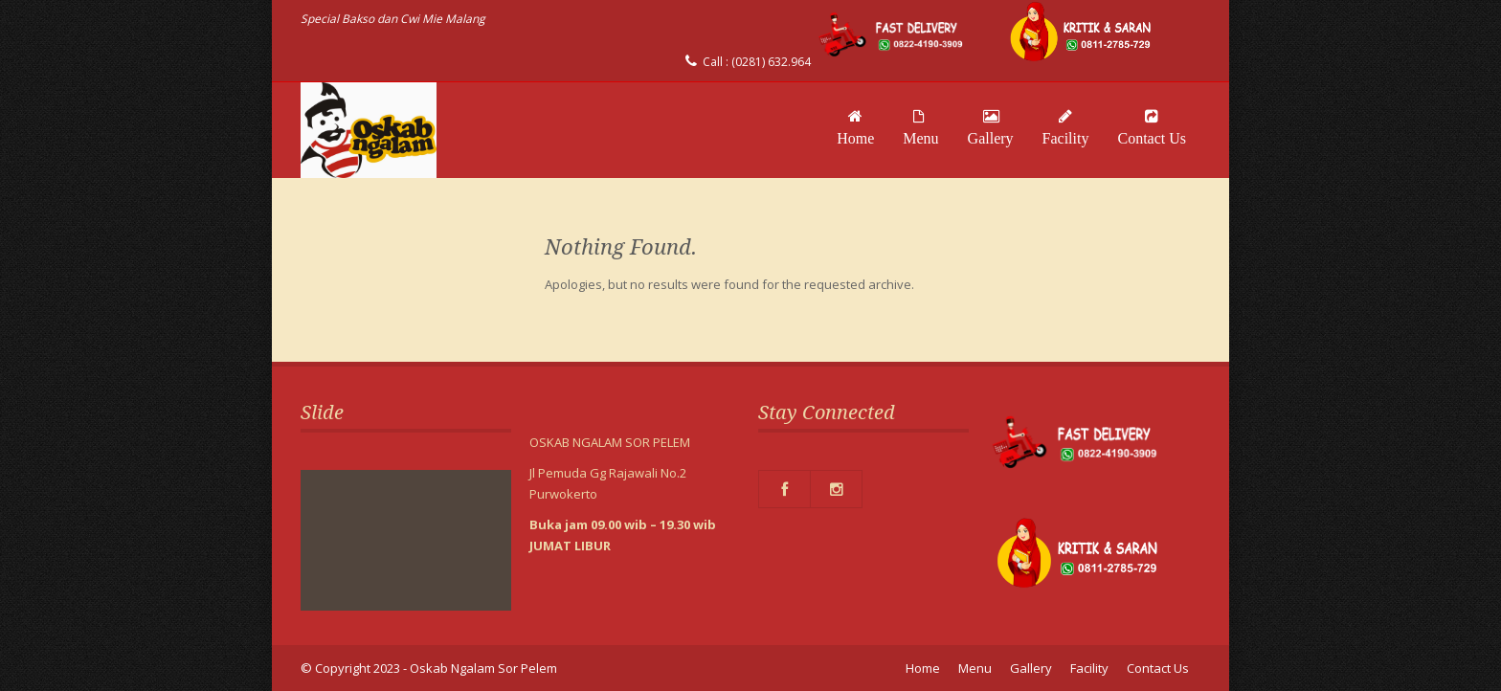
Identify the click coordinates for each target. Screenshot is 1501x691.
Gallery (991, 127)
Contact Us (1151, 127)
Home (855, 127)
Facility (1065, 127)
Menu (920, 127)
